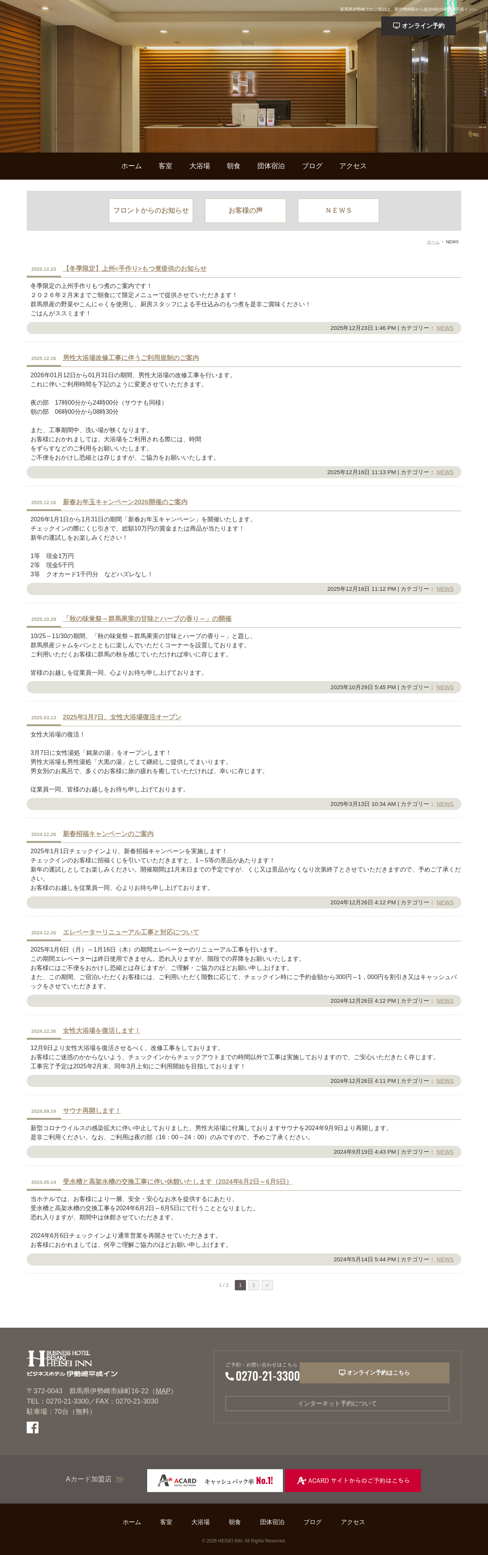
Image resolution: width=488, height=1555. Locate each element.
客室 (165, 166)
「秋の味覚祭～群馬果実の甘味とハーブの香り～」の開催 (147, 618)
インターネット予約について (337, 1404)
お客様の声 (245, 210)
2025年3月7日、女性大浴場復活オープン (122, 717)
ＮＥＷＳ (338, 210)
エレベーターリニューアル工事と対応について (131, 932)
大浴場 (199, 166)
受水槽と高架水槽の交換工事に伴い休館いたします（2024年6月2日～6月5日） (178, 1181)
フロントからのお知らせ (151, 210)
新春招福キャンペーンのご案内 (108, 834)
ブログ (312, 166)
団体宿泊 (271, 166)
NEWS (445, 328)
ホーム (131, 166)
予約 (439, 26)
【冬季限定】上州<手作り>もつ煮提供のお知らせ (135, 268)
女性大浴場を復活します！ (102, 1030)
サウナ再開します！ (92, 1110)
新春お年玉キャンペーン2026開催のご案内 (125, 502)
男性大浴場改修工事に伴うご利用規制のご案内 (131, 358)
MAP (163, 1391)
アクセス (353, 166)
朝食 (234, 166)
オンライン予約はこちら (390, 1374)
